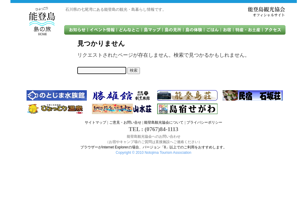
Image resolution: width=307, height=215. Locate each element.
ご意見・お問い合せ (125, 122)
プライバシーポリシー (204, 122)
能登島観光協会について (163, 122)
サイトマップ (95, 122)
